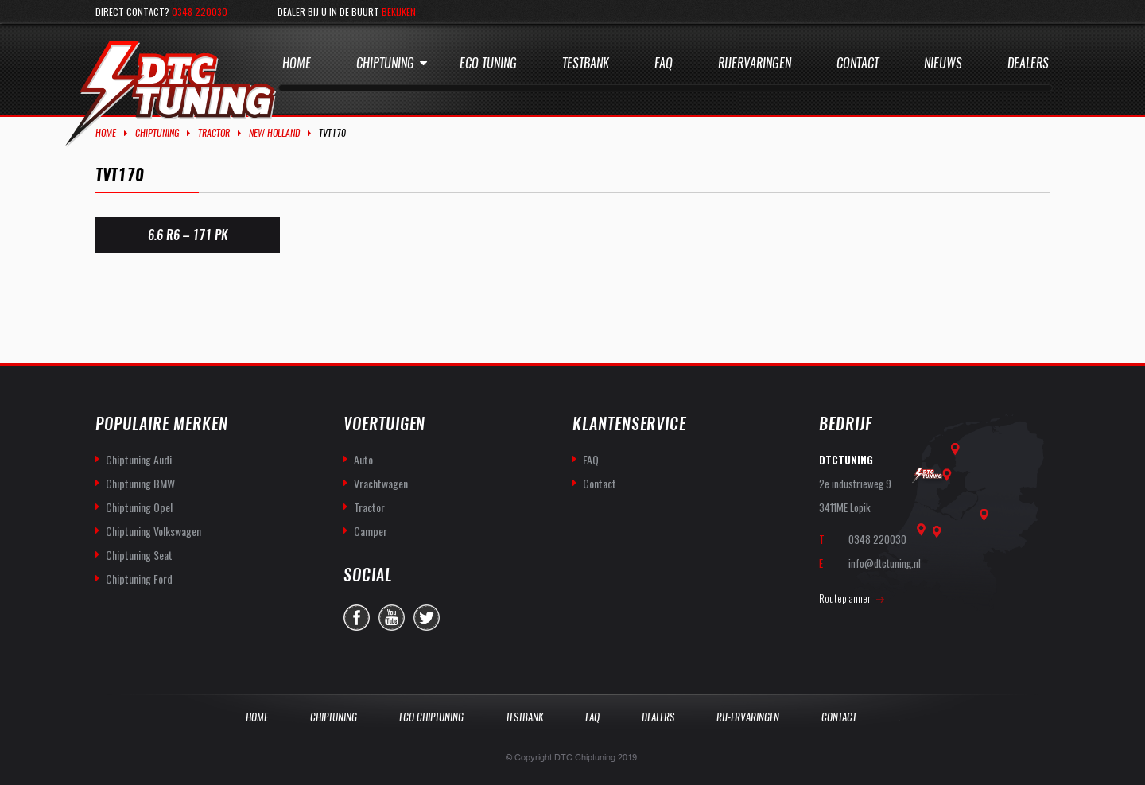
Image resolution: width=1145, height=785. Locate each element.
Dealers (1028, 63)
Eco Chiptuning (431, 717)
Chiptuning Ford (139, 578)
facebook (357, 617)
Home (296, 63)
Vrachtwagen (381, 483)
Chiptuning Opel (139, 507)
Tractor (214, 132)
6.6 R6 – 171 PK (187, 235)
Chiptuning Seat (139, 554)
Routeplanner (845, 598)
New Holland (274, 132)
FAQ (591, 459)
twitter (426, 617)
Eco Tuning (488, 63)
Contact (857, 63)
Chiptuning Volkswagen (153, 531)
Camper (370, 531)
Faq (663, 63)
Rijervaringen (754, 63)
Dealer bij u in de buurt (347, 11)
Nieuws (943, 63)
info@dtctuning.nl (884, 563)
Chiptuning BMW (140, 483)
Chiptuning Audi (139, 459)
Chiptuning (385, 63)
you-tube (391, 617)
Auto (363, 459)
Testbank (585, 63)
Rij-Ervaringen (747, 717)
